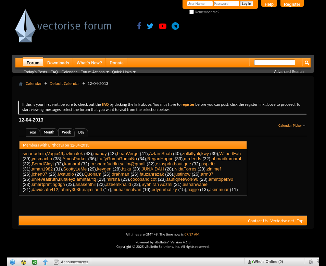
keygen (104, 169)
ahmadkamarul (226, 158)
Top (300, 220)
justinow (182, 174)
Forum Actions (92, 72)
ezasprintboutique (173, 163)
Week (66, 132)
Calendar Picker (290, 125)
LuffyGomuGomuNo (117, 158)
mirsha (113, 179)
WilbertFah (230, 153)
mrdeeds (192, 158)
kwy (205, 153)
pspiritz (208, 163)
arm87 (207, 174)
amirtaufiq (86, 179)
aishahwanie (195, 184)
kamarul (72, 163)
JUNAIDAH (153, 169)
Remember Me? (204, 12)
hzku (126, 169)
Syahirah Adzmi (156, 184)
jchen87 (40, 174)
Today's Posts (35, 72)
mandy (99, 153)
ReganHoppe (160, 158)
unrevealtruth (45, 179)
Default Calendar (65, 83)
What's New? (89, 63)
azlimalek (73, 153)
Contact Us (257, 220)
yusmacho (42, 158)
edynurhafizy (164, 189)
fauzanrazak (152, 174)
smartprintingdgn (48, 184)
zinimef (214, 169)
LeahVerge (128, 153)
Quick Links (122, 72)
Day (81, 132)
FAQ (54, 72)
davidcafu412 (45, 189)
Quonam (92, 174)
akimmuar (219, 189)
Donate (117, 63)
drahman (120, 174)
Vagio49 (55, 153)
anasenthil (85, 184)
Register (292, 4)
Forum (33, 63)
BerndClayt (43, 163)
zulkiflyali (191, 153)
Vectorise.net (282, 220)
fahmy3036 (71, 189)
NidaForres (185, 169)
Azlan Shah (160, 153)
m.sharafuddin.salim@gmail (118, 163)
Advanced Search (289, 71)
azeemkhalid (118, 184)
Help (269, 4)
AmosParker (74, 158)
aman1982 (42, 169)
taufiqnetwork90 (182, 179)
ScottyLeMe (75, 169)
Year (32, 132)
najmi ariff (92, 189)
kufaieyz (67, 179)
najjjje (193, 189)
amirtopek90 (221, 179)
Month (49, 132)
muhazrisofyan (126, 189)
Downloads (58, 63)
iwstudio (66, 174)
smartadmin (34, 153)
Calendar (69, 72)
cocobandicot (143, 179)
